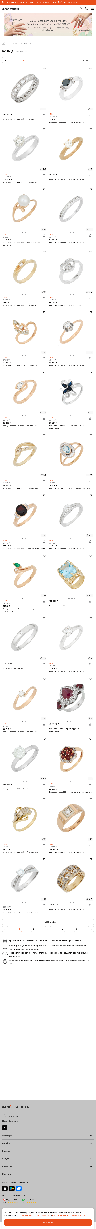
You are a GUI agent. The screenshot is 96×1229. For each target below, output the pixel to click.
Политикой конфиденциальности (35, 1215)
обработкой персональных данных (68, 1215)
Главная (4, 43)
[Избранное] (44, 68)
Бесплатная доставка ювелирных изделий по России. (30, 2)
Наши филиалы (10, 1121)
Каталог (15, 43)
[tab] (22, 232)
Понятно (48, 1222)
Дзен (4, 1127)
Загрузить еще (48, 922)
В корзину (44, 115)
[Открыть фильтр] (91, 60)
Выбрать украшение (69, 2)
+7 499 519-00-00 (10, 1117)
